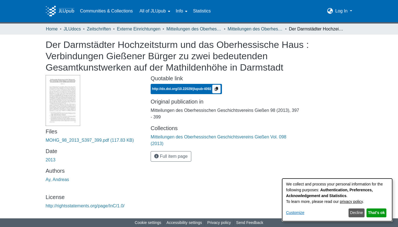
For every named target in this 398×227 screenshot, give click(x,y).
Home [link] (52, 29)
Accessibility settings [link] (184, 222)
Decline (356, 212)
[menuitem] (154, 11)
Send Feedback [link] (249, 222)
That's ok (376, 212)
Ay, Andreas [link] (57, 179)
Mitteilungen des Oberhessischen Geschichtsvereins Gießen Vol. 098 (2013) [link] (255, 29)
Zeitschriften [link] (99, 29)
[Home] (60, 11)
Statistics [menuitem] (202, 11)
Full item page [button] (171, 156)
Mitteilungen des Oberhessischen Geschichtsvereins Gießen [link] (194, 29)
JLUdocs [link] (72, 29)
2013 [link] (51, 160)
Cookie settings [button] (148, 222)
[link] (90, 140)
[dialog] (337, 199)
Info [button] (179, 11)
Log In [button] (342, 11)
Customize (295, 212)
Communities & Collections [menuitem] (106, 11)
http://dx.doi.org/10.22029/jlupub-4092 (182, 89)
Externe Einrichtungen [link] (138, 29)
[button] (330, 11)
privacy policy (351, 201)
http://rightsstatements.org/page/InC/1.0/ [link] (85, 205)
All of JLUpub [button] (153, 11)
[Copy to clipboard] (216, 89)
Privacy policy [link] (219, 222)
